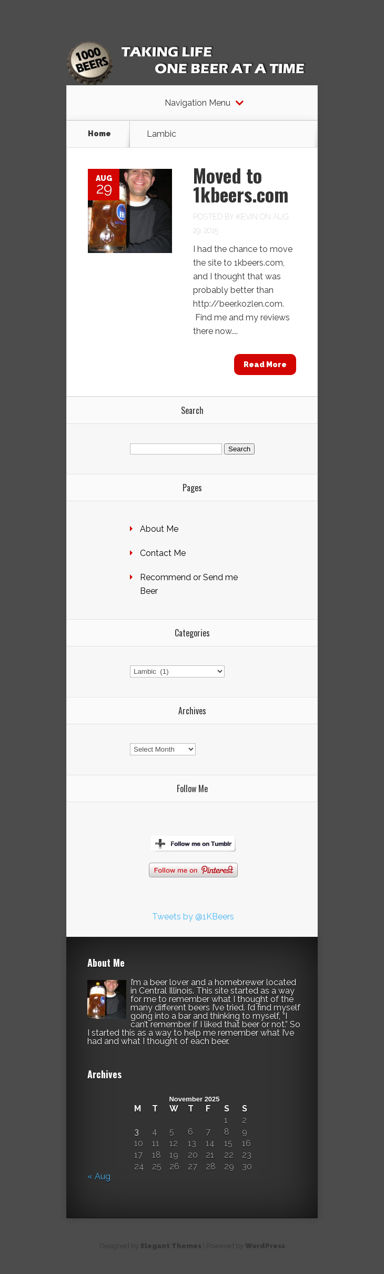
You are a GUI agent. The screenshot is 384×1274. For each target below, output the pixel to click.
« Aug (98, 1176)
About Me (159, 529)
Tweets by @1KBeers (193, 917)
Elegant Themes (170, 1246)
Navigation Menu (197, 103)
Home (99, 133)
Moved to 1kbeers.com (240, 184)
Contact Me (163, 553)
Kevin (247, 217)
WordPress (265, 1246)
